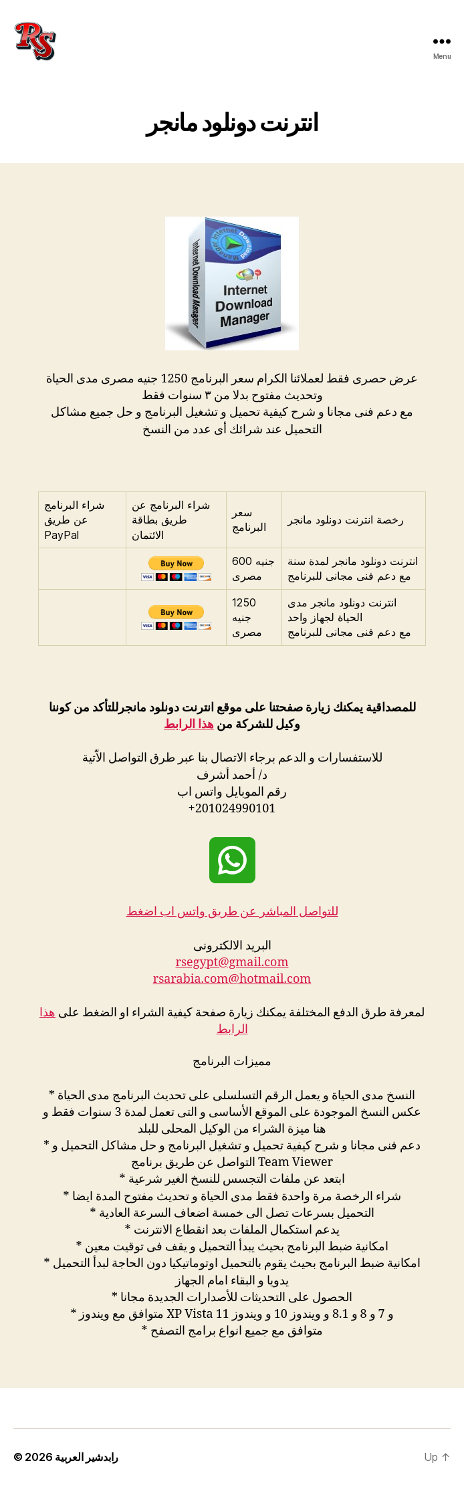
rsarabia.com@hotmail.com (232, 979)
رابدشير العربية (86, 1457)
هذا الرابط (189, 724)
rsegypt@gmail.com (232, 962)
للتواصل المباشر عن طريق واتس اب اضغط (232, 911)
